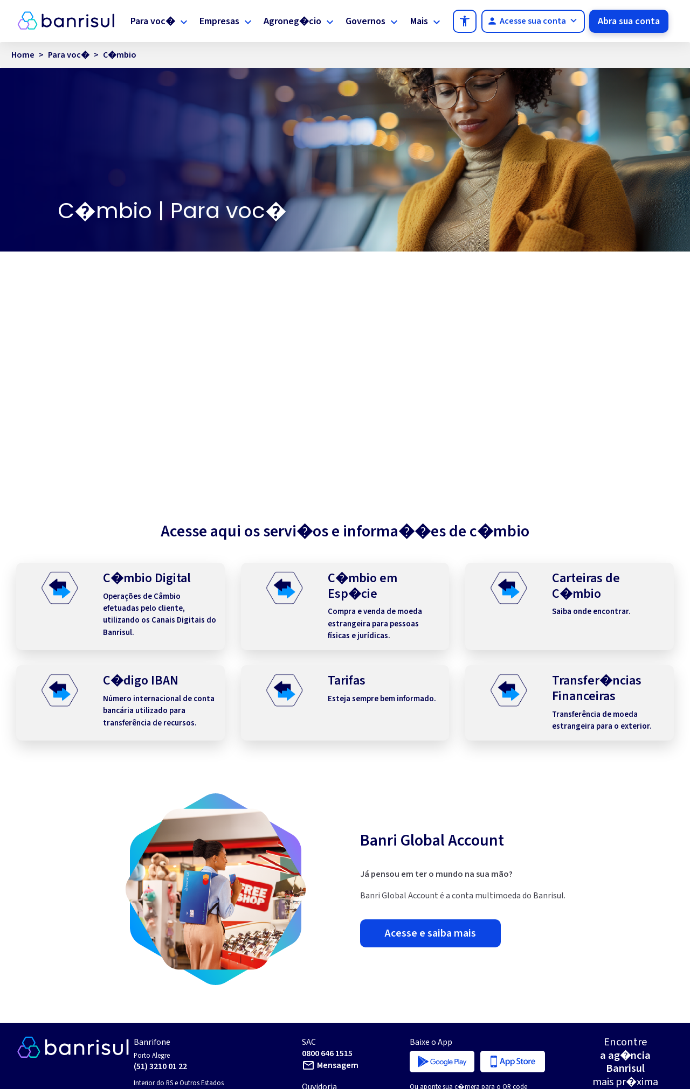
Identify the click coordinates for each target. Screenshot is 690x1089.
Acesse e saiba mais (430, 963)
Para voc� (156, 20)
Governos (367, 20)
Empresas (222, 20)
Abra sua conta (629, 27)
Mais (413, 20)
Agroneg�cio (294, 20)
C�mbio (119, 68)
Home (22, 68)
